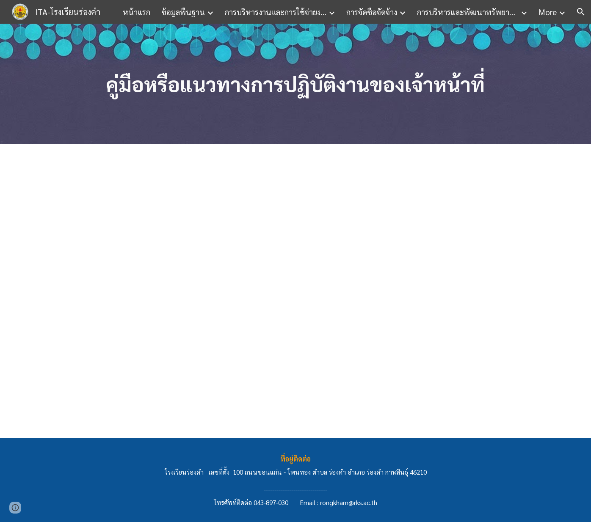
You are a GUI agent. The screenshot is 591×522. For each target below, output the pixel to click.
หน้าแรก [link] (136, 12)
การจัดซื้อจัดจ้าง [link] (371, 12)
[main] (295, 84)
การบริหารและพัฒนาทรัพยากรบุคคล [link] (468, 12)
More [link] (548, 12)
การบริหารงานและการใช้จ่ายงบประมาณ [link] (275, 12)
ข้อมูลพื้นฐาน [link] (183, 12)
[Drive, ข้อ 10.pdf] (274, 291)
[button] (581, 12)
